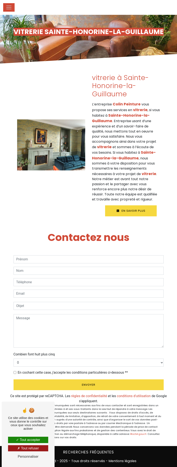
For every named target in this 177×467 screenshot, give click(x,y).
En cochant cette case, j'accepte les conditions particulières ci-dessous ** (73, 372)
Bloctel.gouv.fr (138, 434)
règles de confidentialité (89, 396)
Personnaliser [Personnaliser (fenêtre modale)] (28, 456)
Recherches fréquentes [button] (88, 452)
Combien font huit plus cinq (34, 354)
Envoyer (88, 384)
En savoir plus (131, 210)
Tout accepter (28, 440)
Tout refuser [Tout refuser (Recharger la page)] (28, 448)
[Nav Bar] (9, 7)
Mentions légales (122, 461)
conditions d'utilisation (134, 396)
